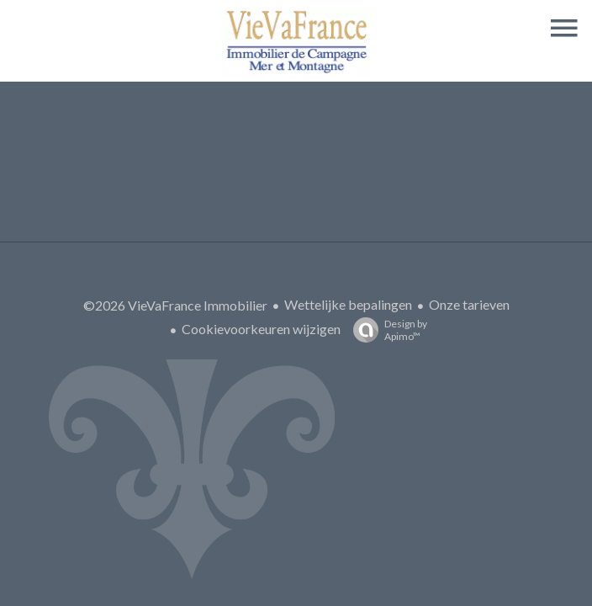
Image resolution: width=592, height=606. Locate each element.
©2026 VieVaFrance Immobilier (175, 305)
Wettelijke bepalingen (348, 304)
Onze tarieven (469, 304)
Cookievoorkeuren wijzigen (261, 329)
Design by (386, 330)
